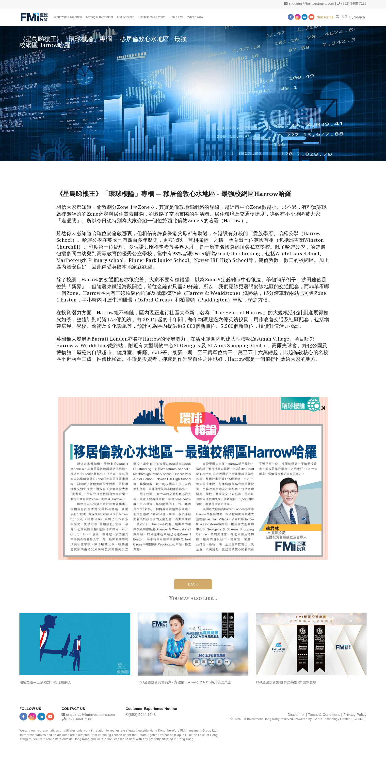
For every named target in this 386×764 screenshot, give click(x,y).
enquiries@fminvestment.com (311, 3)
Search (357, 17)
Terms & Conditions (324, 715)
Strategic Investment (99, 17)
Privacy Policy (355, 715)
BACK (193, 584)
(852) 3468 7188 (354, 3)
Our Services (125, 17)
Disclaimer (296, 715)
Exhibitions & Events (152, 17)
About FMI (176, 17)
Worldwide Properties (68, 17)
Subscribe (325, 17)
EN (345, 16)
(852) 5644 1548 (142, 715)
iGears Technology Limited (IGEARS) (339, 719)
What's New (195, 17)
